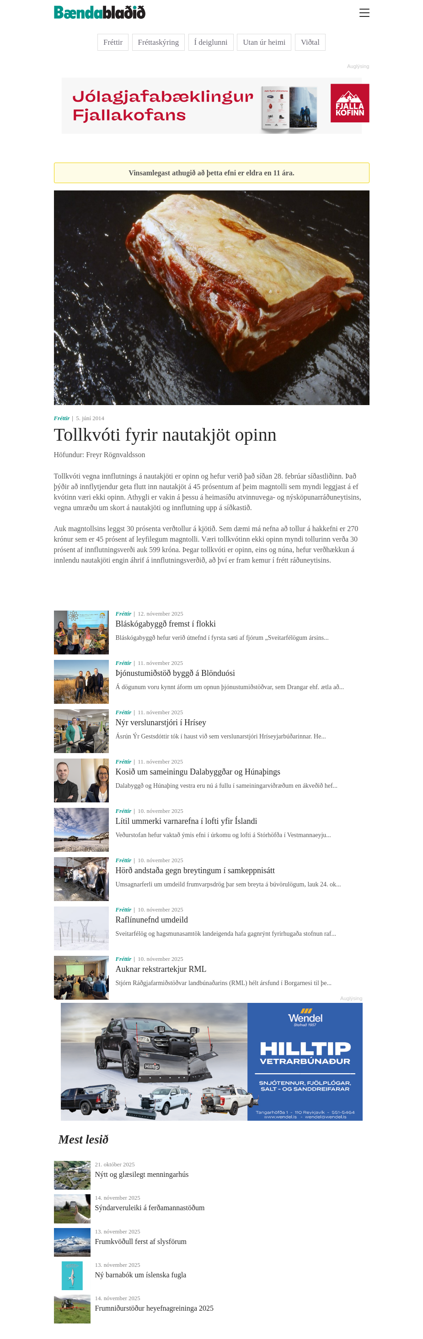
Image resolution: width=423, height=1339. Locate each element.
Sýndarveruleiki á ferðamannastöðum (150, 1208)
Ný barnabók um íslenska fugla (141, 1275)
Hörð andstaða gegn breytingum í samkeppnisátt (195, 870)
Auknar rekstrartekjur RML (161, 969)
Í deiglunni (211, 42)
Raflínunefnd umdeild (152, 919)
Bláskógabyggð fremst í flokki (166, 623)
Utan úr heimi (264, 42)
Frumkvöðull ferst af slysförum (141, 1241)
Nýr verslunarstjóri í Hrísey (161, 722)
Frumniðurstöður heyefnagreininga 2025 (154, 1308)
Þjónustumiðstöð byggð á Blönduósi (176, 673)
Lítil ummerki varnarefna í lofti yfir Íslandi (186, 821)
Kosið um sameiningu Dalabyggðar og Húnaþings (198, 771)
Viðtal (310, 42)
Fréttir (113, 42)
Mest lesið (84, 1139)
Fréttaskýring (158, 42)
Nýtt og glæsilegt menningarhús (142, 1174)
